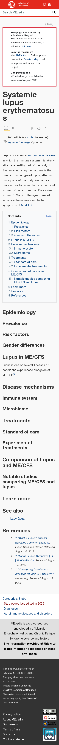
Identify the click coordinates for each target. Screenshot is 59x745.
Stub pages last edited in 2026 (24, 604)
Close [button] (48, 24)
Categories (10, 599)
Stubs (22, 599)
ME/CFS (26, 205)
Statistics (9, 734)
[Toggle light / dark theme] (44, 4)
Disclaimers (10, 724)
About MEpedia (13, 719)
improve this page (19, 142)
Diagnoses (11, 609)
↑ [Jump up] (16, 538)
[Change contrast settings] (49, 4)
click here (26, 46)
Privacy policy (12, 714)
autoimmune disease (41, 155)
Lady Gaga (17, 519)
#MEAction (21, 55)
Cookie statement (14, 739)
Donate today (31, 59)
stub (30, 137)
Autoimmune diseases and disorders (28, 614)
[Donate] (49, 734)
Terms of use (11, 729)
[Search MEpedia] (29, 12)
